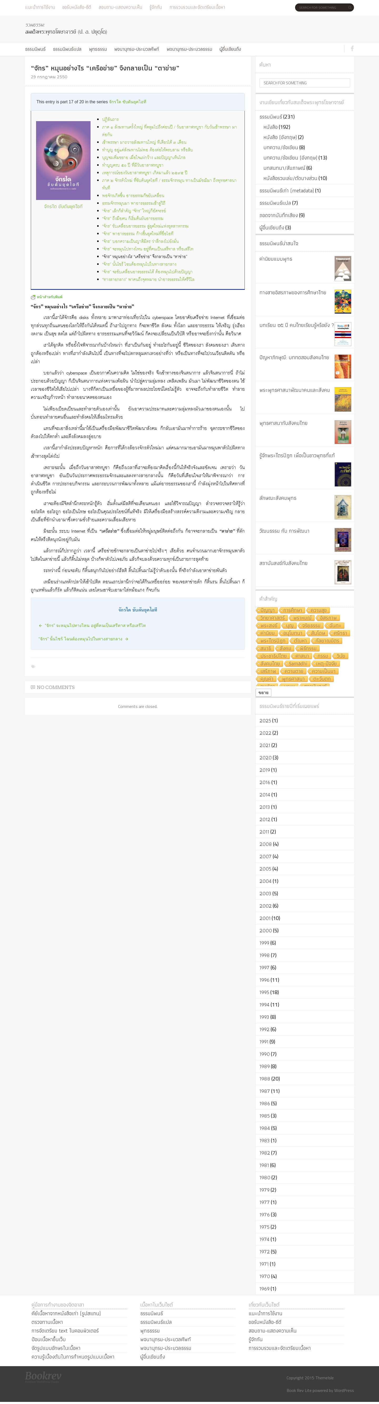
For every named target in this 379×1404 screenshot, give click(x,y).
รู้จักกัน (155, 7)
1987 (265, 1091)
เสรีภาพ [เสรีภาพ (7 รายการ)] (268, 671)
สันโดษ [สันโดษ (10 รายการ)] (318, 633)
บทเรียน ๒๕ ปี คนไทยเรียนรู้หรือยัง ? (297, 325)
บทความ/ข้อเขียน (280, 147)
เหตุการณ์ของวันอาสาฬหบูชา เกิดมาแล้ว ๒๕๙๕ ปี (144, 173)
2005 (265, 869)
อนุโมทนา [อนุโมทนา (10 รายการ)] (292, 633)
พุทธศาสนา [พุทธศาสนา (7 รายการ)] (293, 679)
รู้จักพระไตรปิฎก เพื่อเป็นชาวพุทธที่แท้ (297, 455)
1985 (265, 1116)
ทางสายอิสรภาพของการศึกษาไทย (293, 292)
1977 (265, 1202)
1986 (265, 1103)
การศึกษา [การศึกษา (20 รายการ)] (292, 610)
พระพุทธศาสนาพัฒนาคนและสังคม (295, 390)
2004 (266, 881)
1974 (265, 1239)
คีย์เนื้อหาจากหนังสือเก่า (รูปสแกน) (66, 1313)
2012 (265, 819)
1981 (264, 1165)
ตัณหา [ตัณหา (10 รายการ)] (300, 641)
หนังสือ (270, 127)
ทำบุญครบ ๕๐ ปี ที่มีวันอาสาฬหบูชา (132, 165)
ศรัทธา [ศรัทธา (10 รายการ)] (340, 633)
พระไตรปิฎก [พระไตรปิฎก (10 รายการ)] (273, 641)
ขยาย (263, 692)
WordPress (344, 1390)
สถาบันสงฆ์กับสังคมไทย (284, 563)
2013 (265, 807)
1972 (265, 1251)
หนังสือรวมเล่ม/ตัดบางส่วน (290, 178)
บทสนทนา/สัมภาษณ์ (284, 168)
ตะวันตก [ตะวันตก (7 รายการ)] (322, 679)
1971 (264, 1264)
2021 (265, 745)
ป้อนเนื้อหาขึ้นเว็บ (49, 1339)
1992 (265, 1029)
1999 (264, 943)
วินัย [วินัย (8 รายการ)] (341, 656)
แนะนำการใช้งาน (40, 7)
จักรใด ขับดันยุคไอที (127, 102)
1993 (264, 1017)
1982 (265, 1153)
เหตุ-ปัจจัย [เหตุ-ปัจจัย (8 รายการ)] (326, 664)
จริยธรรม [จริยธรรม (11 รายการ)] (311, 626)
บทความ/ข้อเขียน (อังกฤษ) (290, 157)
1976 (265, 1214)
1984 (265, 1128)
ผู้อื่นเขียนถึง (230, 49)
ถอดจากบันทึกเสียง (279, 215)
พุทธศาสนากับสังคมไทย (284, 423)
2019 (265, 770)
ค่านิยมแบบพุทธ (276, 259)
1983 (265, 1140)
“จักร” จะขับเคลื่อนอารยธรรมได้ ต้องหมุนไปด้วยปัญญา (147, 272)
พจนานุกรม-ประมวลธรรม (189, 49)
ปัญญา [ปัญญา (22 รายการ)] (268, 610)
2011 (264, 831)
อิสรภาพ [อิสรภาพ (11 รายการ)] (328, 618)
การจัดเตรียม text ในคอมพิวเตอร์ (65, 1330)
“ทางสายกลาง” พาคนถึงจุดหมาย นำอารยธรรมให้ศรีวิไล (148, 280)
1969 (265, 1288)
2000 (266, 930)
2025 (265, 720)
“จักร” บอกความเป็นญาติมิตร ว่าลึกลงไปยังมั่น (140, 241)
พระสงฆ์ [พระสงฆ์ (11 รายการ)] (269, 626)
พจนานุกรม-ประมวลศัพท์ (136, 49)
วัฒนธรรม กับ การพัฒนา (285, 531)
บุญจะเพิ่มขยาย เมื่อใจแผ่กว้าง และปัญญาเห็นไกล (144, 158)
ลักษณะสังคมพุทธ (278, 498)
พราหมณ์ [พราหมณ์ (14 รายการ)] (302, 618)
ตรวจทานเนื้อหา (47, 1322)
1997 (265, 967)
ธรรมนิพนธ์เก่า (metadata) (287, 190)
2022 (265, 733)
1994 (265, 1004)
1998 (265, 955)
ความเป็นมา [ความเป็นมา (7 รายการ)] (324, 671)
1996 (265, 980)
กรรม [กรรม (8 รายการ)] (323, 656)
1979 (265, 1190)
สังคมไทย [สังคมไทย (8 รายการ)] (270, 664)
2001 (265, 918)
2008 (266, 844)
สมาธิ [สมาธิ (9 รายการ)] (266, 648)
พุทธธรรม (98, 49)
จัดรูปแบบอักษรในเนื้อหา (56, 1348)
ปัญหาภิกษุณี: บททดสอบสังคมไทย (294, 357)
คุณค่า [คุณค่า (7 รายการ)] (267, 679)
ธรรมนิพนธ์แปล (67, 49)
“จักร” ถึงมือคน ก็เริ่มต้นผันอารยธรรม (132, 219)
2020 (266, 757)
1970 (265, 1276)
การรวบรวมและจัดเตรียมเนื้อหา (197, 7)
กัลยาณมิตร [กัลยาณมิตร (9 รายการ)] (327, 641)
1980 (265, 1177)
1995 (264, 992)
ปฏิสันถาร (110, 120)
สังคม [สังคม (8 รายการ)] (285, 648)
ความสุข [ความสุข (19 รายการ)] (319, 610)
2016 (265, 782)
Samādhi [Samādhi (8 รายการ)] (298, 664)
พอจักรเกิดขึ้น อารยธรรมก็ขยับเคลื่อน (133, 196)
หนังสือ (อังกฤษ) (280, 137)
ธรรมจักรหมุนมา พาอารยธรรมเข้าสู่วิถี (133, 203)
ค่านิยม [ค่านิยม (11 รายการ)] (268, 633)
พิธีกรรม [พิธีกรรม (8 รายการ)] (308, 648)
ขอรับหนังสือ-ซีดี (76, 7)
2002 (266, 906)
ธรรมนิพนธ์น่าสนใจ (279, 243)
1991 (264, 1041)
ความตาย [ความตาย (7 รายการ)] (294, 671)
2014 (265, 794)
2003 (265, 893)
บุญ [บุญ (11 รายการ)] (290, 626)
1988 (265, 1078)
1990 (265, 1054)
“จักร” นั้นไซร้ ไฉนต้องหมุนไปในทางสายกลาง (139, 264)
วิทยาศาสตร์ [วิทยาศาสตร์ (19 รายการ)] (273, 618)
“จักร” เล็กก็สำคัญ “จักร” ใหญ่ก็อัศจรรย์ (134, 211)
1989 (265, 1066)
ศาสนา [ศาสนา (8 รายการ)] (302, 656)
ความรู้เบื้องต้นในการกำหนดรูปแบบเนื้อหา (73, 1356)
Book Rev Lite (299, 1390)
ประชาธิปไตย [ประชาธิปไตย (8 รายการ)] (274, 656)
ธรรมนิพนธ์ (35, 49)
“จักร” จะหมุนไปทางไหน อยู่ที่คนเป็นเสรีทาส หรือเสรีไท (147, 249)
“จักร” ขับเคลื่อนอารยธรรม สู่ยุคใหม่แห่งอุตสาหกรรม (145, 226)
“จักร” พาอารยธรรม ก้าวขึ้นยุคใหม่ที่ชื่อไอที (137, 234)
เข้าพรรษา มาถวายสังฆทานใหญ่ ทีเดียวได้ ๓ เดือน (144, 142)
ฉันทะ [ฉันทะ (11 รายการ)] (335, 626)
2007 (266, 856)
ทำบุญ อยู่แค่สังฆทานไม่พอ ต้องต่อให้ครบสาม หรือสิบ (147, 150)
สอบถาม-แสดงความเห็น (120, 7)
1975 (265, 1227)
